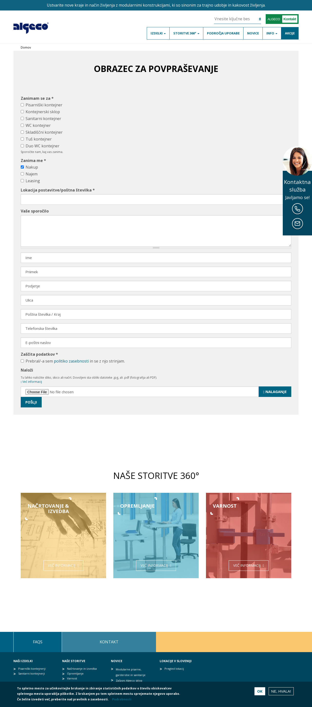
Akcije (290, 33)
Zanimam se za (37, 98)
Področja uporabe (223, 33)
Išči (256, 19)
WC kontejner (36, 125)
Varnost (72, 678)
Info (271, 33)
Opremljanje (75, 673)
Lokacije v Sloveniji (176, 661)
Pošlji (31, 402)
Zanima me (33, 160)
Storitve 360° (186, 33)
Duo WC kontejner (40, 146)
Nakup (29, 167)
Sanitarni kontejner (41, 118)
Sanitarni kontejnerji (31, 673)
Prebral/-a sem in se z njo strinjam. (73, 361)
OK (260, 691)
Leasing (30, 180)
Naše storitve (73, 661)
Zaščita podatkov (39, 354)
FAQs (37, 642)
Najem (29, 174)
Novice (253, 33)
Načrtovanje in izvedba (82, 668)
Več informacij (31, 382)
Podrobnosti (121, 699)
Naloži (27, 370)
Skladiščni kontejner (42, 132)
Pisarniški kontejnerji (32, 668)
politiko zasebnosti (71, 361)
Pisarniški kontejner (41, 105)
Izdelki (158, 33)
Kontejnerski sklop (40, 111)
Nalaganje (275, 391)
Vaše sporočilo (35, 211)
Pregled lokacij (174, 668)
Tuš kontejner (36, 139)
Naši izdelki (23, 661)
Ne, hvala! (281, 691)
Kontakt (109, 642)
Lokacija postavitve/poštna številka (58, 190)
